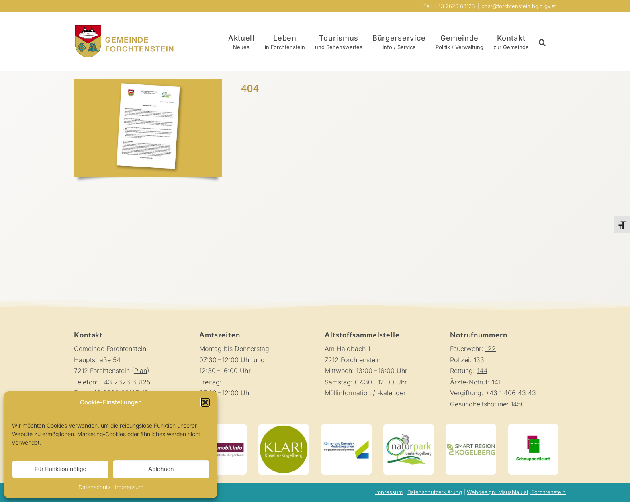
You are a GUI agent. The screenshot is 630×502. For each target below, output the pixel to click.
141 (496, 382)
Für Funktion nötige (60, 468)
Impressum (129, 487)
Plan (140, 371)
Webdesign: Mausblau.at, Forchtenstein (516, 492)
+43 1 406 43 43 (510, 393)
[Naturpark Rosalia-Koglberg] (408, 427)
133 (479, 360)
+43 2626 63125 (125, 382)
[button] (205, 402)
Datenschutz (94, 487)
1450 (518, 404)
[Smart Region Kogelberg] (471, 427)
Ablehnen (161, 468)
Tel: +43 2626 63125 (449, 6)
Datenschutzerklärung (434, 492)
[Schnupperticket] (533, 427)
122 (490, 349)
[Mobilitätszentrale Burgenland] (221, 427)
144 (482, 371)
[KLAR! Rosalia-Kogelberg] (283, 427)
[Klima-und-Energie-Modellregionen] (346, 427)
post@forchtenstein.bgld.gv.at (518, 6)
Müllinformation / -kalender (365, 393)
